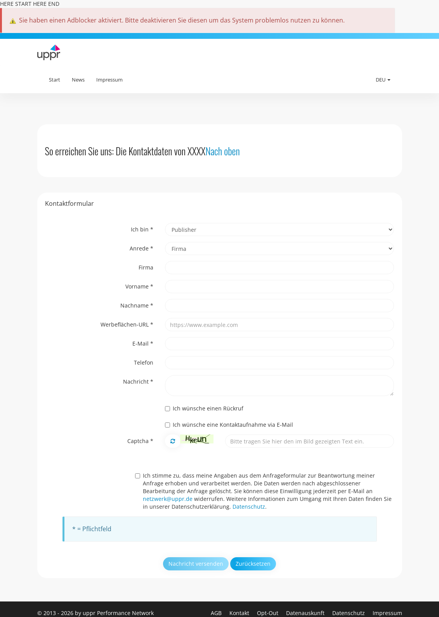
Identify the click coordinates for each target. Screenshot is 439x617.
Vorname (139, 286)
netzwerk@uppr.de (168, 498)
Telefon (143, 362)
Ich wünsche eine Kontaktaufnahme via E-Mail (229, 424)
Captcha (140, 441)
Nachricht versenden (195, 563)
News (78, 79)
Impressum (109, 79)
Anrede (141, 248)
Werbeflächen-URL (127, 324)
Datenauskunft (306, 613)
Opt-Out (268, 613)
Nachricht (138, 381)
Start (54, 79)
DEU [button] (383, 79)
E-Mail (142, 343)
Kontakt (240, 613)
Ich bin (142, 229)
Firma (146, 267)
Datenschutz (249, 506)
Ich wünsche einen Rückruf (204, 408)
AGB (217, 613)
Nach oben (222, 151)
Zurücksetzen (253, 563)
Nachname (136, 305)
